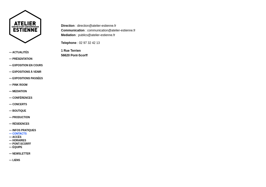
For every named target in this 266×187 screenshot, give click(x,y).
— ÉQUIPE (15, 147)
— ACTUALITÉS (19, 52)
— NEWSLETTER (19, 153)
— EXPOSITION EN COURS (26, 65)
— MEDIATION (18, 91)
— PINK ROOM (18, 84)
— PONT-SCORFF (20, 143)
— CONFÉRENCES (20, 97)
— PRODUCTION (19, 117)
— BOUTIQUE (17, 110)
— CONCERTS (18, 104)
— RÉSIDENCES (19, 123)
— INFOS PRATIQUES (22, 130)
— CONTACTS (18, 133)
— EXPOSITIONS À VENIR (25, 71)
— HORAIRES (17, 140)
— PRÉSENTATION (20, 58)
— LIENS (14, 160)
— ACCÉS (15, 137)
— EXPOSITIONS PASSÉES (26, 78)
